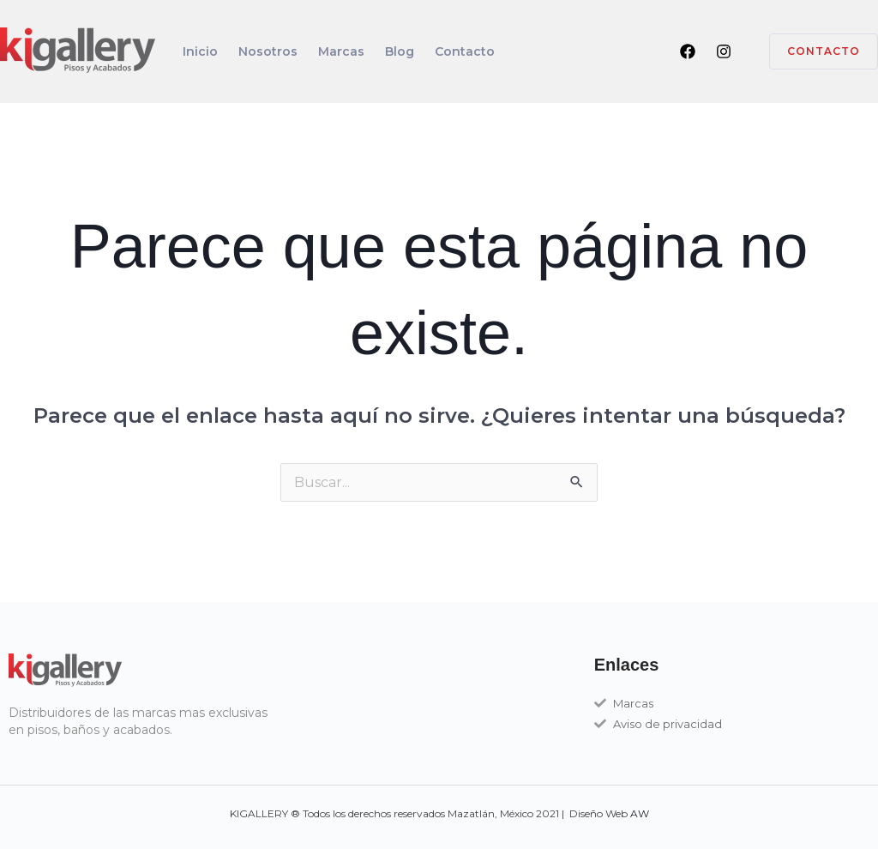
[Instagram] (723, 51)
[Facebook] (687, 51)
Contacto (465, 51)
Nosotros (268, 51)
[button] (813, 51)
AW (639, 813)
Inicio (200, 51)
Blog (399, 51)
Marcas (341, 51)
